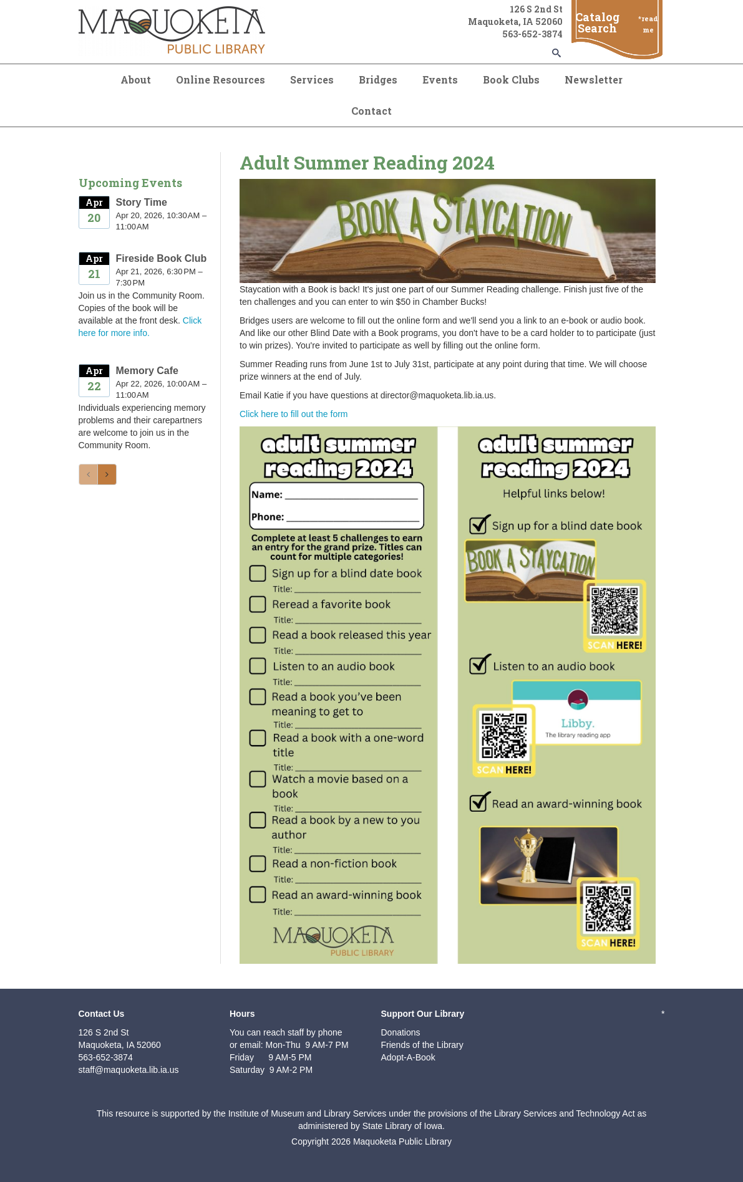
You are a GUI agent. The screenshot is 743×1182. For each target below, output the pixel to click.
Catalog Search (597, 22)
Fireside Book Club (161, 258)
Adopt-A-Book (408, 1057)
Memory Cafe (147, 370)
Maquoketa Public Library (402, 1141)
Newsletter (594, 79)
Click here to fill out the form (294, 414)
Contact (371, 110)
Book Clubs (511, 79)
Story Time (141, 202)
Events (440, 79)
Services (312, 79)
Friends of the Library (422, 1045)
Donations (400, 1032)
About (135, 79)
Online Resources (220, 79)
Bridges (378, 79)
